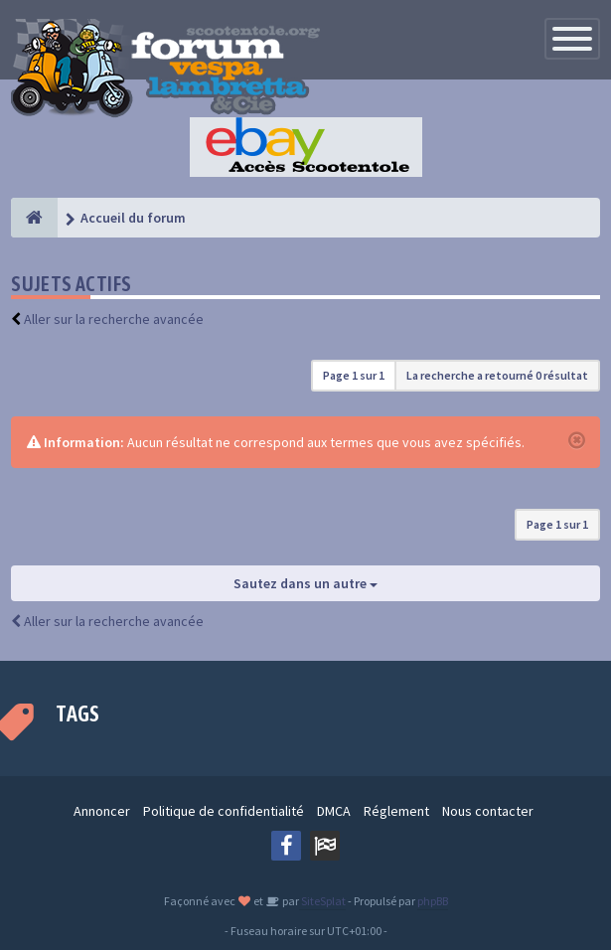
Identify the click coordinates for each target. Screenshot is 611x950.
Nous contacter (488, 811)
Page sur (353, 375)
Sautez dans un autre (305, 583)
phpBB (432, 900)
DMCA (334, 811)
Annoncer (102, 811)
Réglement (396, 811)
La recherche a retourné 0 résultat (497, 375)
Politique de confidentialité (223, 811)
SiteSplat (322, 900)
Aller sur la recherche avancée (114, 319)
